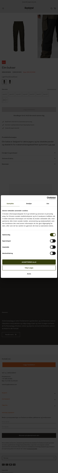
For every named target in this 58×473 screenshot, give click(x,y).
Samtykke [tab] (10, 203)
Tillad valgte (29, 268)
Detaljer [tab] (29, 203)
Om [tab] (48, 203)
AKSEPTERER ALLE (29, 262)
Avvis (29, 274)
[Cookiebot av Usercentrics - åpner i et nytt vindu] (47, 198)
